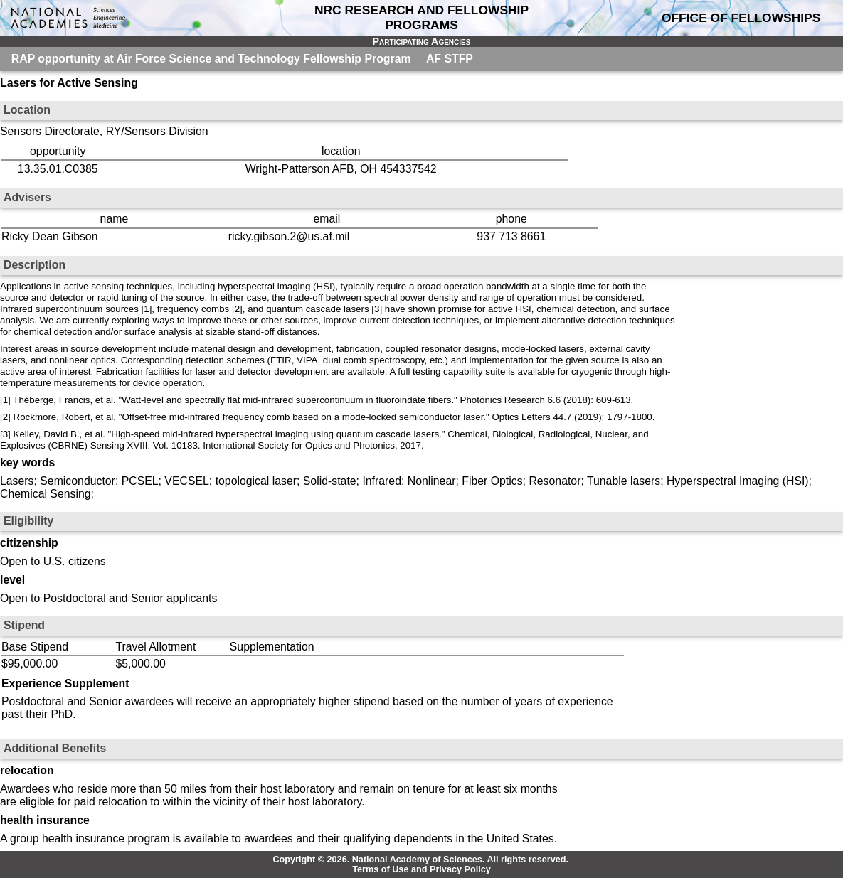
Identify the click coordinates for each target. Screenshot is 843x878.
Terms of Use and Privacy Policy (421, 869)
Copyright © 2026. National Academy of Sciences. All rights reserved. (420, 859)
